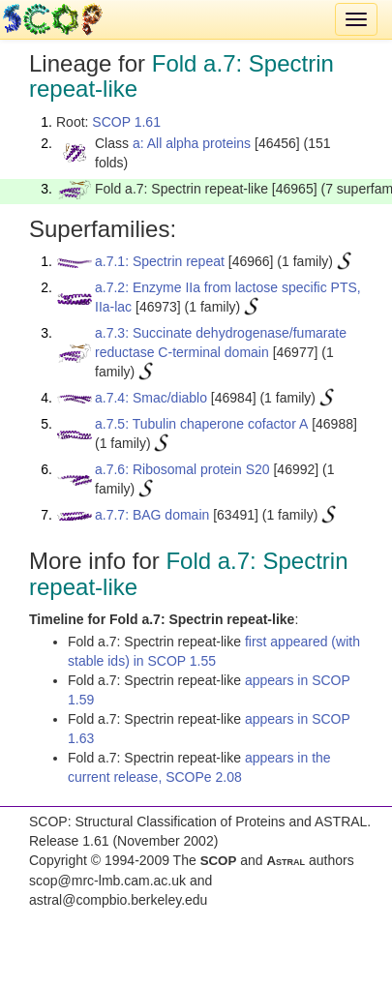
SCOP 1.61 (126, 122)
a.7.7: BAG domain (152, 515)
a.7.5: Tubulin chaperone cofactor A (201, 424)
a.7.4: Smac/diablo (151, 397)
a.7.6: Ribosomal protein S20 (182, 469)
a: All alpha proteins (192, 143)
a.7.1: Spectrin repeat (160, 261)
